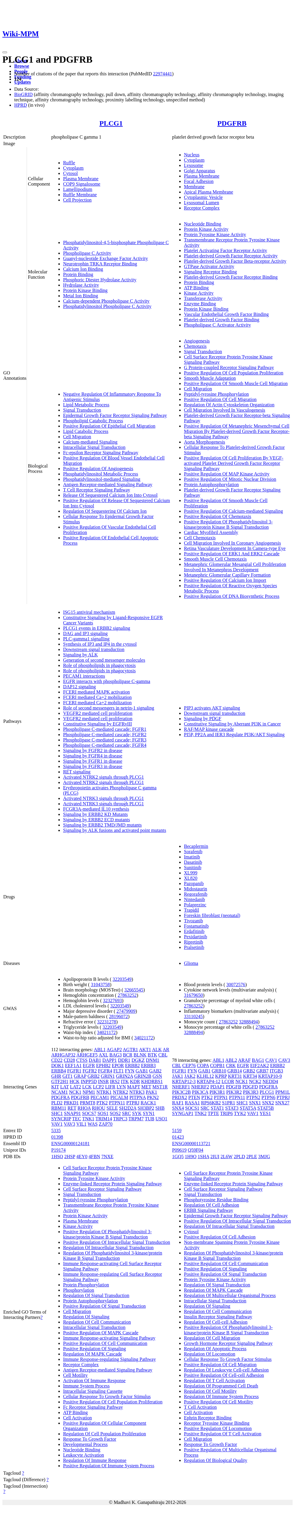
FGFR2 (90, 1070)
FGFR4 (105, 1070)
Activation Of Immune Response (94, 1380)
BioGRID (23, 94)
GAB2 (155, 1070)
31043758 (100, 984)
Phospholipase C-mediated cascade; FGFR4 (104, 745)
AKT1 (145, 1049)
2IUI (214, 1156)
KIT (55, 1086)
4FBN (94, 1156)
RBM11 (58, 1108)
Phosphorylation (78, 1290)
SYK (137, 1113)
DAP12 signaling (79, 686)
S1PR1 (228, 1102)
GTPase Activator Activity (209, 266)
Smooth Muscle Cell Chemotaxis (215, 558)
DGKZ (138, 1060)
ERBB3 (148, 1065)
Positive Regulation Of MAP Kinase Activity (227, 473)
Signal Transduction (82, 410)
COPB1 (217, 1065)
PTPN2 (253, 1097)
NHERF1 (181, 1086)
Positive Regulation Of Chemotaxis (217, 516)
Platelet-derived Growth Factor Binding (221, 319)
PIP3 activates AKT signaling (212, 707)
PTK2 (102, 1102)
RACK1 (148, 1102)
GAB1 (142, 1070)
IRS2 (115, 1081)
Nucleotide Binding (202, 223)
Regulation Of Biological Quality (215, 1460)
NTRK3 (137, 1092)
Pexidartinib (195, 936)
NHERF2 (200, 1086)
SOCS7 (89, 1113)
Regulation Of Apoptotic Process (215, 1348)
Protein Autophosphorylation (211, 484)
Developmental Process (85, 1444)
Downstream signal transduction (93, 649)
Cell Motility (75, 1375)
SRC (126, 1113)
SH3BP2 (146, 1108)
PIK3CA (200, 1092)
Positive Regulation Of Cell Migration (220, 399)
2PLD (239, 1156)
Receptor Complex (201, 207)
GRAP (80, 1076)
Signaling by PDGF (202, 718)
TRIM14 (103, 1118)
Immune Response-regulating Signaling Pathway (109, 1359)
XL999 (190, 872)
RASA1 (192, 1102)
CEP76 (189, 1065)
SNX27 (282, 1102)
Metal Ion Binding (80, 295)
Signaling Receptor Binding (210, 271)
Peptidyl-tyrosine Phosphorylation (216, 394)
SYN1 (149, 1113)
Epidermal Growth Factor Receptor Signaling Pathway (115, 415)
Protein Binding (78, 274)
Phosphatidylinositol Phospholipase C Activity (107, 306)
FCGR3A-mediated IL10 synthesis (96, 808)
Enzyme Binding (200, 303)
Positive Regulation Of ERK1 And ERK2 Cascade (232, 553)
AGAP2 (114, 1049)
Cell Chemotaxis (200, 537)
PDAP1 (217, 1086)
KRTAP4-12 (209, 1081)
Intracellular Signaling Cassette (93, 1391)
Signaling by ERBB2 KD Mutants (95, 814)
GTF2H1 (59, 1081)
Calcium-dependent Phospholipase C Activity (106, 300)
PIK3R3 (250, 1092)
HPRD (20, 105)
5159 (177, 1130)
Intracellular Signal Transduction (94, 447)
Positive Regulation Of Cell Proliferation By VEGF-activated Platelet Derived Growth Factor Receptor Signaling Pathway (233, 463)
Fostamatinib (196, 926)
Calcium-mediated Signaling (90, 441)
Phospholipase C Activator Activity (217, 324)
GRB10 (219, 1070)
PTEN (194, 1097)
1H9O (190, 1156)
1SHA (203, 1156)
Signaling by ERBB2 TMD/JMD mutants (102, 824)
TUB (149, 1118)
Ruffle (69, 162)
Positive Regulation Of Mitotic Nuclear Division (230, 479)
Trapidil (191, 910)
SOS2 (115, 1113)
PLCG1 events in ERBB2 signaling (96, 628)
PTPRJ (132, 1102)
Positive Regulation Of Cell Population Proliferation (233, 372)
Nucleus (191, 154)
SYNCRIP (61, 1118)
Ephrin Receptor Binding (208, 1417)
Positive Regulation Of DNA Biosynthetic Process (231, 596)
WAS (93, 1124)
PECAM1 (99, 1097)
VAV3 (69, 1124)
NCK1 (75, 1092)
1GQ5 (178, 1156)
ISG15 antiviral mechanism (89, 612)
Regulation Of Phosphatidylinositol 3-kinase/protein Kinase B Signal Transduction (112, 1255)
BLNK (140, 1054)
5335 (56, 1130)
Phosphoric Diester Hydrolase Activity (100, 279)
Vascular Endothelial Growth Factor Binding (226, 314)
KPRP (221, 1076)
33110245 (193, 1016)
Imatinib (192, 856)
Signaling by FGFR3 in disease (92, 766)
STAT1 (217, 1108)
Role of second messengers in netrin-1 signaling (108, 707)
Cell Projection (77, 199)
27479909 (125, 1011)
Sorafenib (193, 851)
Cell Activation (77, 1417)
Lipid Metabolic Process (86, 404)
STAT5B (265, 1108)
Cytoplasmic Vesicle (203, 197)
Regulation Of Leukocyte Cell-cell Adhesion (226, 1369)
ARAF (244, 1060)
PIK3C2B (181, 1092)
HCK (75, 1081)
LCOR (228, 1081)
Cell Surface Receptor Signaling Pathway (102, 1189)
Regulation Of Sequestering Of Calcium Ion (105, 511)
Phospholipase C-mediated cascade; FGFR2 (104, 734)
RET (72, 1108)
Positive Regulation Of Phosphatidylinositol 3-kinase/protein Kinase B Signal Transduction (228, 524)
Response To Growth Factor (89, 1439)
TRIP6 (226, 1113)
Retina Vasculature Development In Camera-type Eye (235, 548)
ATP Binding (196, 287)
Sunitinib (192, 867)
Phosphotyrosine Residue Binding (216, 1199)
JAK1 (177, 1076)
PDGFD (250, 1086)
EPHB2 (103, 1065)
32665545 (133, 989)
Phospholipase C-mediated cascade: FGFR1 (104, 729)
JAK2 (189, 1076)
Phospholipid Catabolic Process (93, 420)
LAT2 (75, 1086)
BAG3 (115, 1054)
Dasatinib (193, 862)
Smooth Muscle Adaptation (210, 378)
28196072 (118, 1016)
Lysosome (193, 165)
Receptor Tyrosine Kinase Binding (216, 1423)
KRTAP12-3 (184, 1081)
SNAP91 (72, 1113)
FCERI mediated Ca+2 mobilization (97, 697)
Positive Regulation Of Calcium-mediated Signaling (233, 511)
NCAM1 (59, 1092)
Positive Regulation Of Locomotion (218, 1428)
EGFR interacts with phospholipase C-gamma (106, 681)
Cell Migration (77, 436)
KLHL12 (205, 1076)
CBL (163, 1054)
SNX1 (255, 1102)
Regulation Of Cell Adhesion (211, 1204)
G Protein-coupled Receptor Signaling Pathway (229, 367)
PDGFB (233, 1086)
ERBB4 (58, 1070)
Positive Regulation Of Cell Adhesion (220, 1236)
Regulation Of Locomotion (209, 1353)
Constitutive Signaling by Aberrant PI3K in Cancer (232, 723)
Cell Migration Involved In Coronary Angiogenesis (232, 543)
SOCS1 (192, 1108)
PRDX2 (179, 1097)
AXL (103, 1054)
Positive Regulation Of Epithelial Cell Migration (109, 426)
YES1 (265, 1113)
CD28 (69, 1060)
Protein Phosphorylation (86, 1284)
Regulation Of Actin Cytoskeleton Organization (229, 404)
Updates (22, 82)
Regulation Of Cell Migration (212, 1337)
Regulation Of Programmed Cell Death (221, 1385)
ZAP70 (106, 1124)
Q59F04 (195, 1150)
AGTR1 (130, 1049)
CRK (231, 1065)
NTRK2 (120, 1092)
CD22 (56, 1060)
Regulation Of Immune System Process (221, 1396)
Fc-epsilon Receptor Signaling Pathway (100, 452)
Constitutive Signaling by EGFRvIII (97, 723)
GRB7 (262, 1070)
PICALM (119, 1097)
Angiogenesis (197, 340)
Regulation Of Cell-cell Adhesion (216, 1322)
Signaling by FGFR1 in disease (92, 761)
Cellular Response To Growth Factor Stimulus (107, 1396)
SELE (112, 1108)
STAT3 (231, 1108)
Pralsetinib (194, 947)
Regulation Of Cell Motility (210, 1391)
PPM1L (282, 1092)
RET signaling (77, 771)
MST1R (160, 1086)
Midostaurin (195, 888)
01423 (178, 1137)
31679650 (193, 995)
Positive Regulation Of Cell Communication (105, 1343)
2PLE (251, 1156)
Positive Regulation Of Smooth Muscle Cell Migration (236, 383)
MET (146, 1086)
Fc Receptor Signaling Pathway (93, 1407)
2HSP (69, 1156)
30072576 (235, 984)
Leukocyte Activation (83, 1455)
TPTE (213, 1113)
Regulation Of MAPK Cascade (92, 1353)
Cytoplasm (73, 168)
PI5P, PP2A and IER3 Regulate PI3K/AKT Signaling (234, 734)
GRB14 (234, 1070)
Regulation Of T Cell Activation (214, 1380)
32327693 (112, 1000)
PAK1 (151, 1092)
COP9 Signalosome (81, 183)
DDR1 (124, 1060)
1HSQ (57, 1156)
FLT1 (118, 1070)
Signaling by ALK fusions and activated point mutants (114, 830)
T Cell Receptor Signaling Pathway (96, 489)
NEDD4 (270, 1081)
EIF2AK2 (259, 1065)
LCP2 (98, 1086)
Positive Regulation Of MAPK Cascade (100, 1332)
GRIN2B (142, 1076)
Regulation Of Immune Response (94, 1460)
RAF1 (178, 1102)
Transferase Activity (203, 298)
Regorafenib (195, 894)
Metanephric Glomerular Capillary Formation (227, 574)
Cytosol (70, 173)
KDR (135, 1081)
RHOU (98, 1108)
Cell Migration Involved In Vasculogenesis (224, 410)
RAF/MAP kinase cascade (209, 729)
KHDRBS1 (152, 1081)
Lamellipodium (77, 189)
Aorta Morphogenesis (204, 441)
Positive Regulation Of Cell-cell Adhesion (224, 1375)
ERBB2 (132, 1065)
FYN (129, 1070)
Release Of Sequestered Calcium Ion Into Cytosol (110, 495)
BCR (127, 1054)
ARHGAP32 (63, 1054)
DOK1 (57, 1065)
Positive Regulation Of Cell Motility (218, 1401)
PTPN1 (221, 1097)
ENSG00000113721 (191, 1143)
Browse (21, 66)
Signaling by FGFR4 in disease (92, 755)
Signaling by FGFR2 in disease (92, 750)
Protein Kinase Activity (206, 229)
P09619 (179, 1150)
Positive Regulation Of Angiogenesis (98, 468)
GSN (157, 1076)
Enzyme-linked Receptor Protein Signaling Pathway (112, 1183)
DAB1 (95, 1060)
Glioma (191, 963)
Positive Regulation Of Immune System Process (108, 1465)
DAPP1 (109, 1060)
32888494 (248, 1021)
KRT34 (250, 1076)
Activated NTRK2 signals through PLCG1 (103, 777)
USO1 (161, 1118)
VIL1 (81, 1124)
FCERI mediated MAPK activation (96, 691)
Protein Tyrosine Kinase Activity (215, 234)
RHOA (84, 1108)
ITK (125, 1081)
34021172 (106, 1032)
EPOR (118, 1065)
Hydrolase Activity (81, 285)
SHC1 (57, 1113)
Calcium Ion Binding (83, 269)
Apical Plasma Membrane (208, 191)
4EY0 (81, 1156)
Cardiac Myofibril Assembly (211, 532)
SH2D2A (128, 1108)
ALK (157, 1049)
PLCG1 (111, 123)
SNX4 (178, 1108)
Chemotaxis (195, 346)
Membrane (194, 186)
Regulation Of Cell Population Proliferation (104, 1433)
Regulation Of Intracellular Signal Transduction (108, 1247)
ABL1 (100, 1049)
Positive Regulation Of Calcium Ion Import (225, 580)
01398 (57, 1137)
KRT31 (235, 1076)
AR (166, 1049)
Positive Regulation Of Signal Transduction (104, 1306)
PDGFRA (60, 1097)
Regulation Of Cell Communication (97, 1322)
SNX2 (268, 1102)
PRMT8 (87, 1102)
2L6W (227, 1156)
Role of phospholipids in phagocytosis (99, 665)
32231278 (106, 1021)
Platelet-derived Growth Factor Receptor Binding (231, 277)
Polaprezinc (195, 904)
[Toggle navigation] (4, 52)
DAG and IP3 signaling (85, 633)
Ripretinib (193, 941)
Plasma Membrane (81, 178)
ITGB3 (276, 1070)
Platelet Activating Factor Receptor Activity (225, 250)
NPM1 (89, 1092)
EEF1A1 (73, 1065)
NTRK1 (104, 1092)
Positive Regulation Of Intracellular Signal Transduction (116, 1242)
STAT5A (248, 1108)
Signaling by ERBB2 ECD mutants (96, 819)
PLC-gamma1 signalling (86, 638)
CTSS (81, 1060)
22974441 (162, 73)
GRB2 (93, 1076)
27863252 (127, 995)
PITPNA (137, 1097)
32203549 (122, 979)
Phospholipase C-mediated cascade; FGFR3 (104, 739)
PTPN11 (117, 1102)
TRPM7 (136, 1118)
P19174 (58, 1150)
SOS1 (102, 1113)
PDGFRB (232, 123)
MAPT (133, 1086)
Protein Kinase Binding (85, 290)
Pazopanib (194, 883)
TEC (76, 1118)
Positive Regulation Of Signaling (94, 1348)
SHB (160, 1108)
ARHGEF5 (87, 1054)
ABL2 (231, 1060)
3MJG (264, 1156)
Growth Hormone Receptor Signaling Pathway (228, 1343)
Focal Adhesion (199, 181)
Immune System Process (86, 1385)
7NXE (107, 1156)
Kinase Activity (199, 293)
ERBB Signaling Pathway (208, 1210)
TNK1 (88, 1118)
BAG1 (258, 1060)
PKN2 (153, 1097)
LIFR (110, 1086)
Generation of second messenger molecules (104, 660)
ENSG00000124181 (70, 1143)
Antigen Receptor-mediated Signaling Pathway (107, 484)
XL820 (190, 878)
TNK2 (201, 1113)
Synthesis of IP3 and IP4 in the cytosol (100, 644)
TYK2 (240, 1113)
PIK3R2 (234, 1092)
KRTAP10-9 (270, 1076)
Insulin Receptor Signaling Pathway (218, 1316)
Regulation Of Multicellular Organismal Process (230, 1295)
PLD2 (56, 1102)
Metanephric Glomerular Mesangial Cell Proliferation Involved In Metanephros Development (235, 567)
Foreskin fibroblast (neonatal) (212, 915)
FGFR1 (74, 1070)
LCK (87, 1086)
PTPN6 (268, 1097)
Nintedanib (194, 899)
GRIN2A (124, 1076)
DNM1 (152, 1060)
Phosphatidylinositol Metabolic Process (100, 473)
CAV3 (284, 1060)
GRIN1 (108, 1076)
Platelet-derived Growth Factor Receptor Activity (231, 255)
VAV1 (57, 1124)
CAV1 (271, 1060)
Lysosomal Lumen (201, 202)
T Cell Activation (200, 1407)
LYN (121, 1086)
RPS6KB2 (211, 1102)
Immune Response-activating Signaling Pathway (109, 1337)
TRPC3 (120, 1118)
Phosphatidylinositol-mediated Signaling (101, 479)
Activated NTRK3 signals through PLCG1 (103, 798)
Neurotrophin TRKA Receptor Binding (100, 263)
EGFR (89, 1065)
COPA (203, 1065)
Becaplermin (196, 846)
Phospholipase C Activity (87, 253)
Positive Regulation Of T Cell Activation (222, 1433)
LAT (64, 1086)
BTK (152, 1054)
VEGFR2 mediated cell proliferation (97, 713)
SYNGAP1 (182, 1113)
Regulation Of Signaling (86, 1316)
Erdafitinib (194, 931)
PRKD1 (71, 1102)
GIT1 (67, 1076)
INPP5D (89, 1081)
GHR (56, 1076)
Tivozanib (193, 920)
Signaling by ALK (80, 654)
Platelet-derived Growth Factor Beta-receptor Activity (235, 261)
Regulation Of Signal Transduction (96, 1295)
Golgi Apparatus (199, 170)
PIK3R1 (217, 1092)
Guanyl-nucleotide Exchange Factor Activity (105, 258)
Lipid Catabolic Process (85, 431)
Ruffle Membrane (80, 194)
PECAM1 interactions (84, 676)
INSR (103, 1081)
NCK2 (255, 1081)
